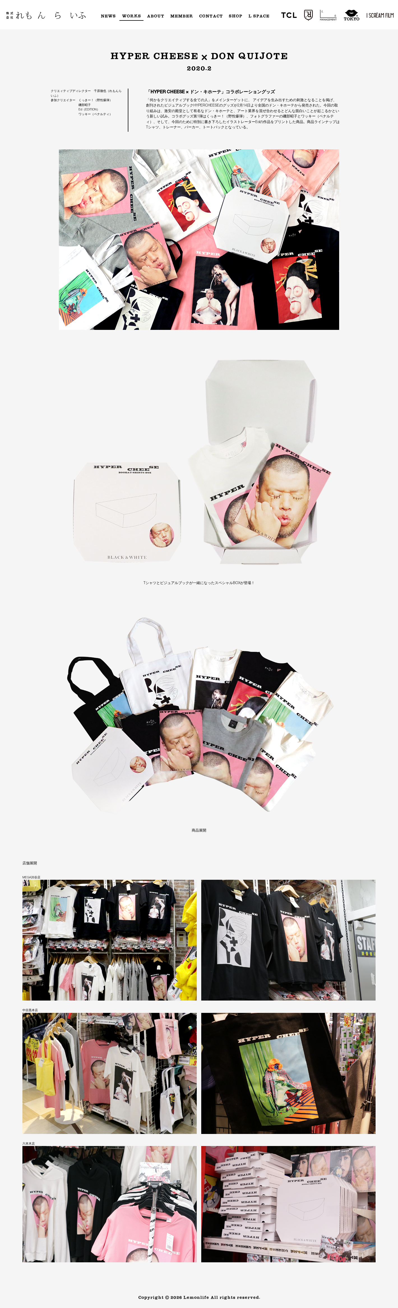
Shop (235, 16)
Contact (211, 16)
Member (181, 16)
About (155, 16)
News (108, 16)
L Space (258, 16)
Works (131, 16)
